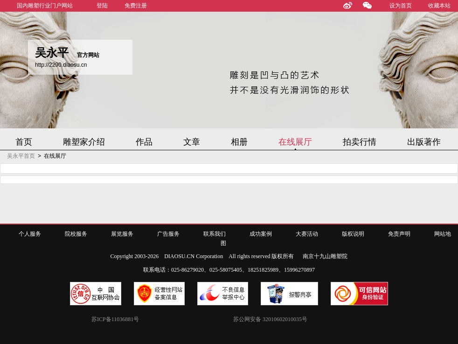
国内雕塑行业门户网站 (45, 5)
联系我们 (214, 234)
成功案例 (261, 234)
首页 (23, 142)
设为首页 (400, 5)
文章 (191, 142)
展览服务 (122, 234)
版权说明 (353, 234)
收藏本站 (439, 5)
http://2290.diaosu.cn (61, 65)
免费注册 (136, 5)
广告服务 (168, 234)
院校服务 (76, 234)
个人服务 (30, 234)
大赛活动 (307, 234)
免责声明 (399, 234)
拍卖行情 (359, 142)
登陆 (102, 5)
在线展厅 (295, 142)
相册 (239, 142)
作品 (144, 142)
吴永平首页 (21, 156)
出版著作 (424, 142)
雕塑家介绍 (84, 142)
